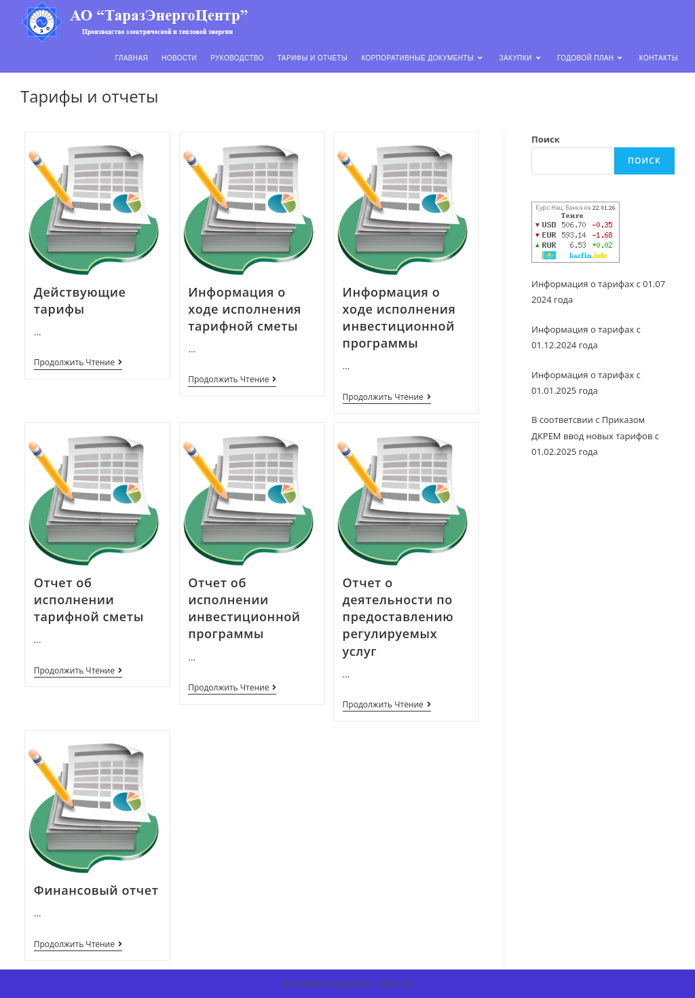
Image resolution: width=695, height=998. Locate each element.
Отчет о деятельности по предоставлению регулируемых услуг (398, 616)
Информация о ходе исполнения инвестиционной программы (399, 318)
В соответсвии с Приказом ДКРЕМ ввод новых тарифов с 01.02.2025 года (595, 435)
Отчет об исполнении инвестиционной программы (244, 608)
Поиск (545, 139)
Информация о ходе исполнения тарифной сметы (244, 309)
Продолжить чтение (78, 363)
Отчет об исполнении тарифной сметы (89, 599)
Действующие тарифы (80, 300)
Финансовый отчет (96, 890)
